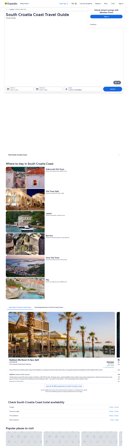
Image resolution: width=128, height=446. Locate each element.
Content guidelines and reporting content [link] (77, 413)
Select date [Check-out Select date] (43, 63)
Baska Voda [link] (11, 345)
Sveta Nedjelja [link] (41, 352)
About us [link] (7, 397)
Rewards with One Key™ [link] (41, 422)
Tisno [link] (96, 341)
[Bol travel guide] (45, 316)
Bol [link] (8, 338)
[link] (106, 24)
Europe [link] (7, 9)
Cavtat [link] (96, 345)
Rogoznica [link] (68, 352)
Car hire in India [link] (39, 413)
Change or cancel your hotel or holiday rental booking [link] (109, 401)
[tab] (49, 147)
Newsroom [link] (8, 410)
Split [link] (37, 338)
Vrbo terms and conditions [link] (73, 410)
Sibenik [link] (96, 338)
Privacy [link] (68, 397)
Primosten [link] (39, 341)
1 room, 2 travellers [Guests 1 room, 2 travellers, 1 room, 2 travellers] (75, 63)
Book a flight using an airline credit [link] (106, 408)
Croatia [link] (12, 9)
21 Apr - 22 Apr (114, 216)
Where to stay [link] (12, 86)
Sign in (121, 3)
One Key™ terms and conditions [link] (74, 406)
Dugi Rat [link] (10, 352)
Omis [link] (38, 349)
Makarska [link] (10, 341)
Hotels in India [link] (39, 400)
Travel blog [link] (38, 419)
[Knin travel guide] (89, 316)
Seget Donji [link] (69, 349)
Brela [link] (95, 352)
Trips (109, 3)
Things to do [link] (12, 89)
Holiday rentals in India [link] (41, 403)
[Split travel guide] (67, 316)
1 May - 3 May (114, 229)
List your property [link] (9, 403)
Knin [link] (66, 338)
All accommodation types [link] (42, 416)
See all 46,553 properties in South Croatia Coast (79, 197)
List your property (89, 3)
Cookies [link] (68, 400)
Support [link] (99, 397)
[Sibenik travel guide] (111, 316)
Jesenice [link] (68, 345)
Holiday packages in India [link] (42, 406)
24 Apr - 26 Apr (114, 224)
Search (113, 62)
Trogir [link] (9, 349)
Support (101, 3)
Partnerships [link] (8, 406)
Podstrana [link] (39, 345)
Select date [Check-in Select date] (13, 63)
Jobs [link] (6, 400)
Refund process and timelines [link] (105, 405)
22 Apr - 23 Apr (114, 220)
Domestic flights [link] (39, 410)
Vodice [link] (67, 341)
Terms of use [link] (69, 403)
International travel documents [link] (105, 411)
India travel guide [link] (40, 397)
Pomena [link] (97, 349)
